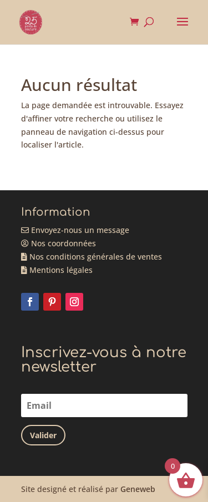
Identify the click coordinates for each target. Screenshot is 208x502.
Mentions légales (57, 270)
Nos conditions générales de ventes (91, 256)
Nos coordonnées (58, 243)
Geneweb (137, 489)
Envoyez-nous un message (75, 230)
